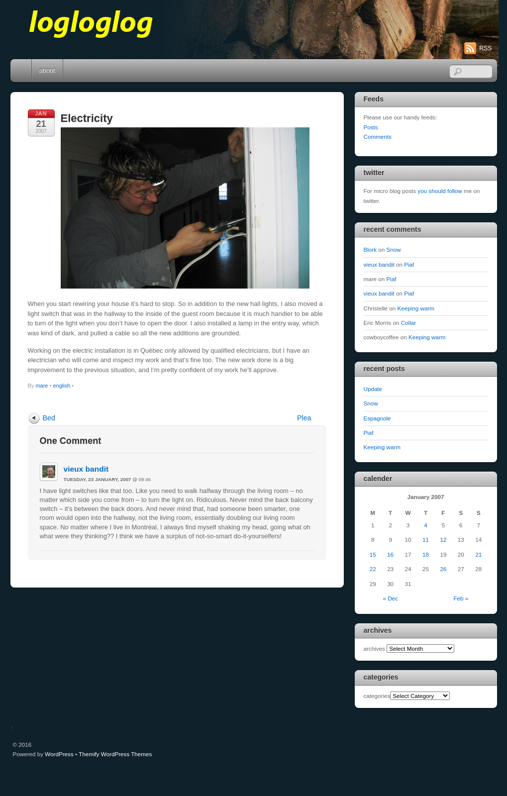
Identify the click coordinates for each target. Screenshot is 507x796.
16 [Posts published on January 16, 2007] (390, 554)
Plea (304, 418)
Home (21, 70)
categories (377, 696)
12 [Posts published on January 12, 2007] (443, 539)
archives (374, 648)
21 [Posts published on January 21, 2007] (478, 554)
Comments (378, 136)
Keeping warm (416, 308)
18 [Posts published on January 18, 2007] (425, 554)
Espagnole (377, 418)
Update (373, 389)
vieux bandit (86, 469)
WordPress (59, 754)
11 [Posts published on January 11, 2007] (425, 539)
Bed (49, 418)
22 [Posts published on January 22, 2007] (373, 569)
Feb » (460, 598)
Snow (394, 249)
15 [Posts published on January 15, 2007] (373, 554)
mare (41, 386)
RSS (485, 48)
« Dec (390, 598)
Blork (370, 249)
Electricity (87, 118)
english (61, 386)
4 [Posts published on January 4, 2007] (425, 525)
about (47, 70)
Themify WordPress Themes (115, 754)
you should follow (439, 191)
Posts (371, 127)
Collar (408, 322)
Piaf (409, 264)
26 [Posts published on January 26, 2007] (443, 569)
